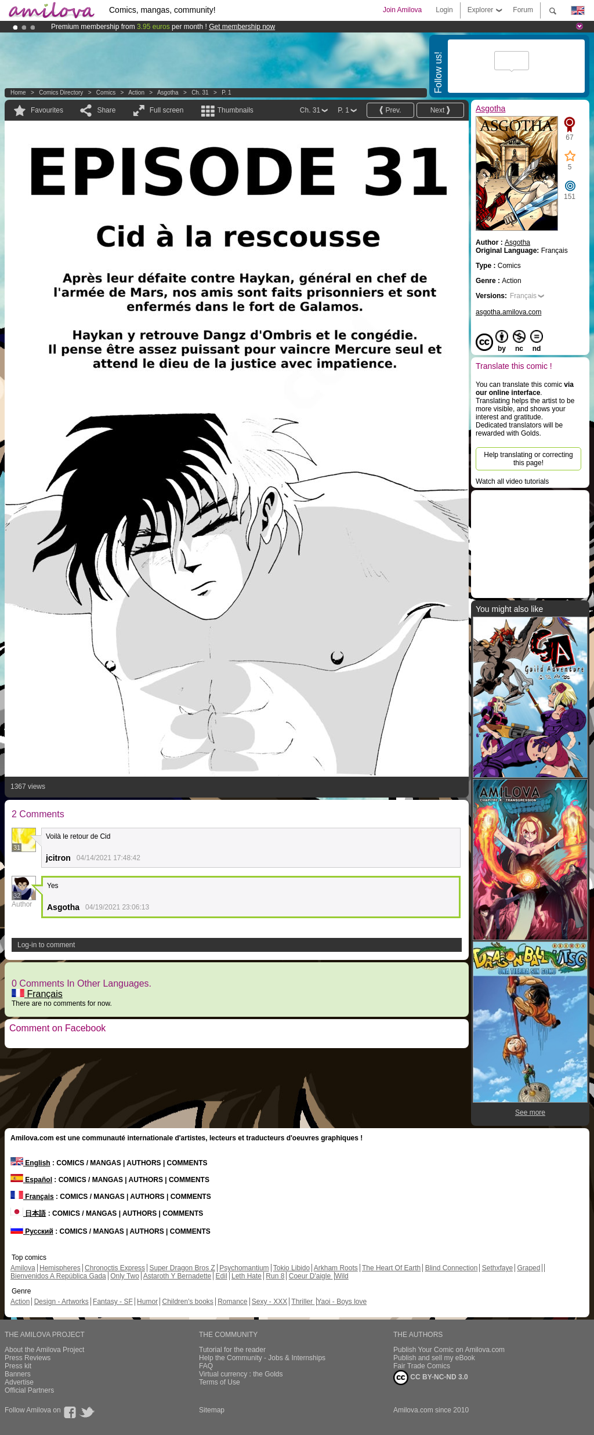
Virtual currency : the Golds (241, 1374)
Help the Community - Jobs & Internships (262, 1358)
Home (18, 92)
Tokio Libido (291, 1268)
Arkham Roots (336, 1268)
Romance (232, 1302)
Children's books (187, 1302)
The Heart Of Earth (391, 1268)
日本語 (28, 1213)
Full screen (167, 110)
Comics (105, 92)
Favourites (47, 110)
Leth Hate (246, 1276)
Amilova (22, 1268)
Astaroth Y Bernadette (177, 1276)
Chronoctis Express (115, 1268)
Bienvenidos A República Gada (58, 1276)
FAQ (206, 1366)
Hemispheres (60, 1268)
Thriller (302, 1302)
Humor (147, 1302)
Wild (341, 1276)
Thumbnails (235, 110)
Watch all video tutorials (512, 481)
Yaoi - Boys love (342, 1302)
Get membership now (242, 27)
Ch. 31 (199, 92)
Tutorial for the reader (232, 1350)
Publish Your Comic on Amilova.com (449, 1350)
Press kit (18, 1366)
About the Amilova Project (44, 1350)
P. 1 (226, 92)
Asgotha (168, 92)
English (30, 1163)
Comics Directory (61, 92)
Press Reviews (27, 1358)
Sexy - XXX (269, 1302)
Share (106, 110)
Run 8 (275, 1276)
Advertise (19, 1382)
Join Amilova (402, 10)
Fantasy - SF (113, 1302)
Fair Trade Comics (421, 1366)
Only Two (124, 1276)
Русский (31, 1231)
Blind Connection (451, 1268)
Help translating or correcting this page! (528, 459)
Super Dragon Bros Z (182, 1268)
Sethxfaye (497, 1268)
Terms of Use (219, 1382)
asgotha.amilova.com (508, 312)
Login (444, 10)
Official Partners (29, 1390)
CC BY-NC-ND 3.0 (430, 1377)
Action (136, 92)
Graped (528, 1268)
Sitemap (211, 1410)
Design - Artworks (61, 1302)
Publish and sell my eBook (434, 1358)
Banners (18, 1374)
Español (31, 1180)
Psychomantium (244, 1268)
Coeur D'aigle (311, 1276)
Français (37, 994)
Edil (221, 1276)
